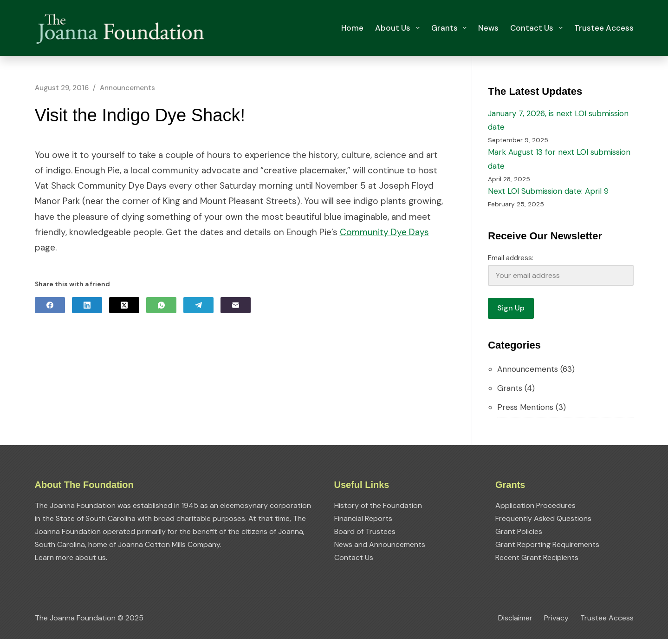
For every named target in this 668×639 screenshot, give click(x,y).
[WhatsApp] (161, 305)
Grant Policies (518, 531)
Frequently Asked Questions (543, 518)
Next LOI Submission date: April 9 (548, 191)
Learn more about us (70, 557)
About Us (399, 27)
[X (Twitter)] (124, 305)
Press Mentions (525, 407)
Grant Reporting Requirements (547, 544)
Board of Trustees (365, 531)
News (488, 28)
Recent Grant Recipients (536, 557)
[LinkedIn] (87, 305)
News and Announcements (379, 544)
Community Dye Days (384, 232)
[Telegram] (198, 305)
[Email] (236, 305)
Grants (450, 27)
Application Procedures (535, 505)
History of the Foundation (378, 505)
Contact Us (538, 27)
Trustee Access (604, 28)
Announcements (127, 87)
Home (352, 28)
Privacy (556, 618)
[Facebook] (50, 305)
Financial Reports (363, 518)
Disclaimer (515, 618)
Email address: (510, 258)
